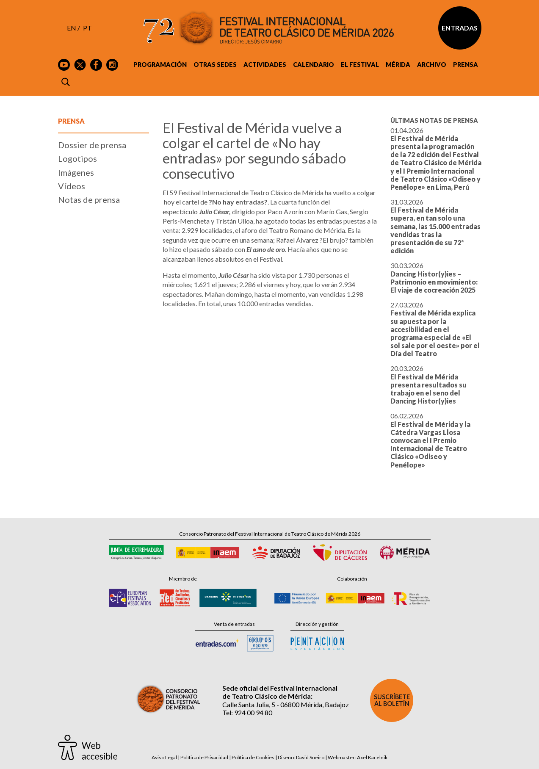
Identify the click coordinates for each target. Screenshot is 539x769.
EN (71, 28)
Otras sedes (215, 64)
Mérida (398, 64)
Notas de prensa (89, 199)
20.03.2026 (428, 384)
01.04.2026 (435, 158)
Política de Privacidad (204, 757)
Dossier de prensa (92, 145)
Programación (160, 64)
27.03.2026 (435, 329)
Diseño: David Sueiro (301, 757)
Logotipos (77, 158)
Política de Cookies (253, 757)
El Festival (360, 64)
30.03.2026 (434, 277)
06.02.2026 (430, 440)
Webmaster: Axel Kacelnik (357, 757)
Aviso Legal (164, 757)
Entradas (460, 28)
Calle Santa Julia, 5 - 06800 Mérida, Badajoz (285, 704)
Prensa (465, 64)
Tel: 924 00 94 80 (247, 712)
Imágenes (76, 172)
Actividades (264, 64)
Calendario (313, 64)
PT (87, 28)
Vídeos (71, 186)
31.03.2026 (435, 226)
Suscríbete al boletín (392, 700)
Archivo (431, 64)
